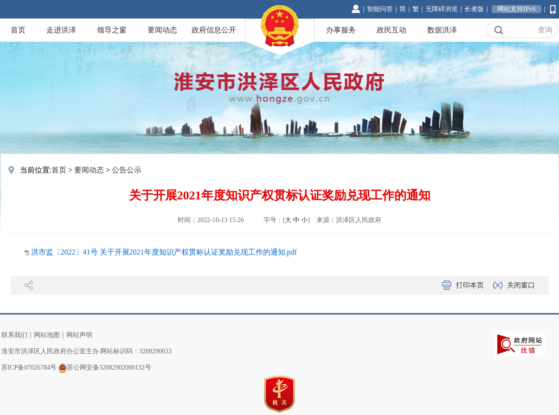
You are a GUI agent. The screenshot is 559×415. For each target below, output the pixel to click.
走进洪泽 (61, 30)
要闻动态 (162, 30)
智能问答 (380, 9)
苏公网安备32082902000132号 (109, 367)
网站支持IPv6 (516, 9)
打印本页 (470, 285)
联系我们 (14, 335)
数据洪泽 (442, 30)
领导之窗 (112, 30)
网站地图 (47, 335)
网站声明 (79, 335)
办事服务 (341, 30)
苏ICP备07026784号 (29, 367)
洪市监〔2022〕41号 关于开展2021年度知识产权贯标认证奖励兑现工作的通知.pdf (164, 252)
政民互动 (391, 30)
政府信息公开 (214, 30)
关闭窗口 (521, 285)
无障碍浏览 (441, 9)
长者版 (474, 9)
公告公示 (126, 170)
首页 (18, 30)
